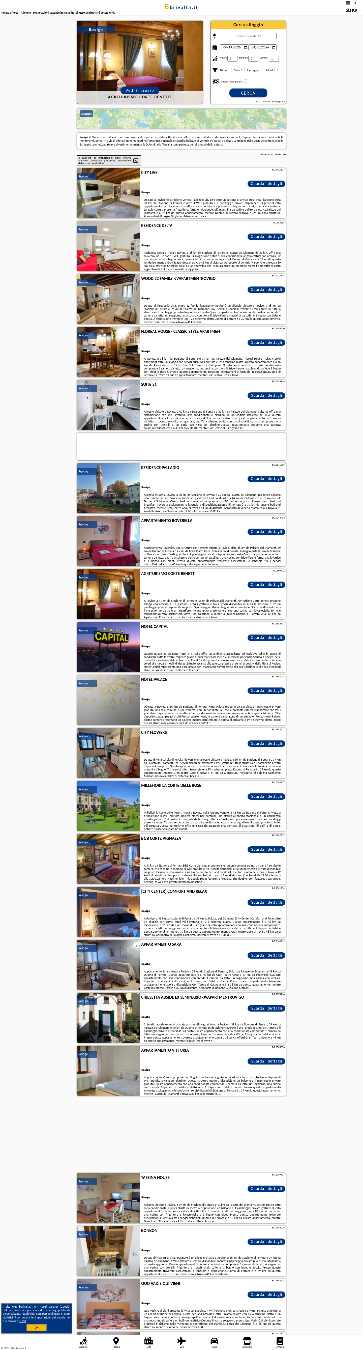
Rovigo (83, 176)
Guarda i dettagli (266, 183)
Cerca (248, 93)
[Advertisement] (181, 1135)
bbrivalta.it (181, 7)
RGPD (22, 1321)
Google (65, 1306)
